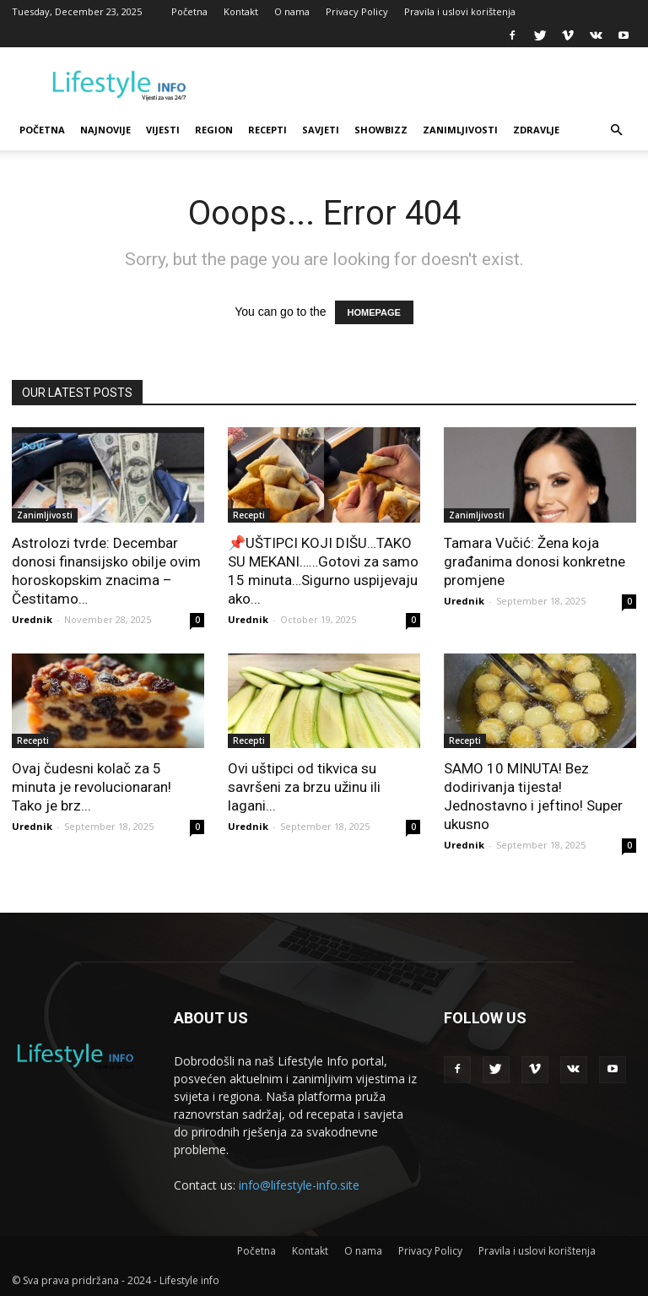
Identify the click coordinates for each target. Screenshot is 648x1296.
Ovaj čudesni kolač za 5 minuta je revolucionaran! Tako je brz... (91, 787)
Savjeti (320, 129)
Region (214, 129)
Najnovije (105, 129)
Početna (189, 11)
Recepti (267, 129)
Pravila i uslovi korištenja (460, 11)
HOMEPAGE (374, 312)
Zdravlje (536, 129)
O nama (292, 11)
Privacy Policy (357, 11)
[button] (616, 130)
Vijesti (163, 129)
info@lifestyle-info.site (299, 1185)
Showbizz (381, 129)
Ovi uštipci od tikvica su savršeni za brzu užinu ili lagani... (304, 787)
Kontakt (241, 11)
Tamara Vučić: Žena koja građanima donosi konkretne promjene (534, 561)
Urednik (32, 619)
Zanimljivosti (460, 129)
